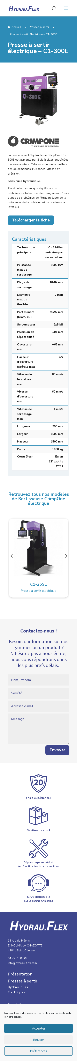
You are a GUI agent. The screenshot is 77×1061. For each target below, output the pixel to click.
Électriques (16, 992)
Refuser (38, 1040)
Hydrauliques (18, 987)
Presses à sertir (39, 27)
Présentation (20, 974)
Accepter (38, 1028)
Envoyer (57, 762)
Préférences (38, 1051)
